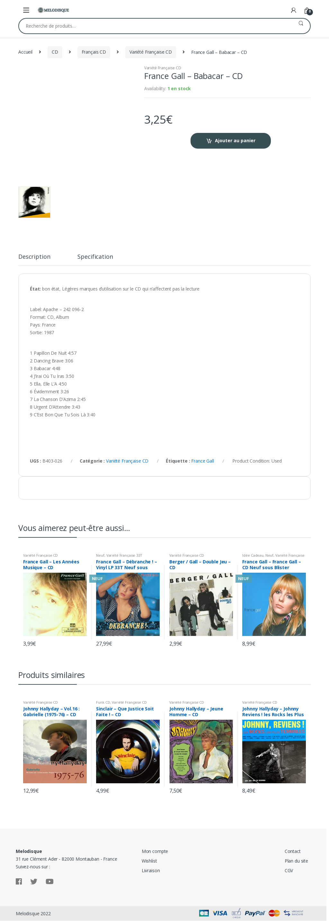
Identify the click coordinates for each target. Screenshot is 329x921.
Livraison (151, 870)
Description (34, 257)
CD (55, 52)
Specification (95, 257)
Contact (293, 851)
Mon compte (155, 851)
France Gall (202, 461)
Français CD (94, 52)
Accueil (25, 52)
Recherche (301, 26)
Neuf (100, 555)
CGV (289, 870)
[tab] (34, 259)
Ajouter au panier (235, 140)
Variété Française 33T (124, 555)
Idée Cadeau (252, 555)
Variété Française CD (150, 52)
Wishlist (149, 861)
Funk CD (103, 702)
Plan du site (296, 861)
